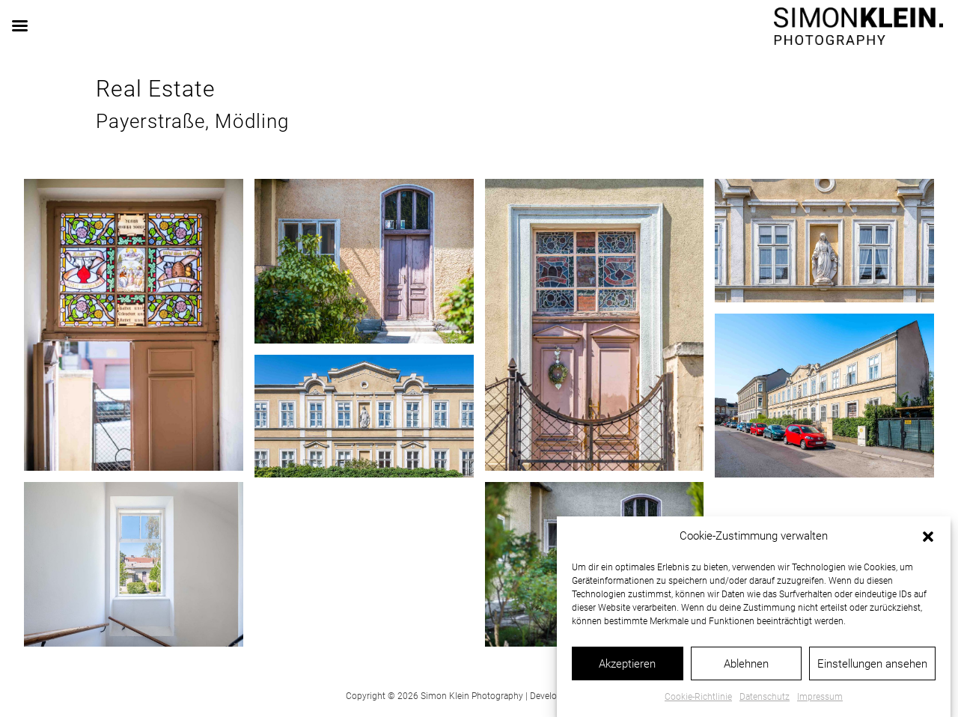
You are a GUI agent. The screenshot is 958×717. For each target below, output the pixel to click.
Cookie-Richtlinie (698, 703)
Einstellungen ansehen (872, 670)
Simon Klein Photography (472, 696)
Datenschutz (764, 703)
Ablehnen (746, 670)
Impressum (820, 703)
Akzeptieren (627, 670)
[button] (928, 543)
